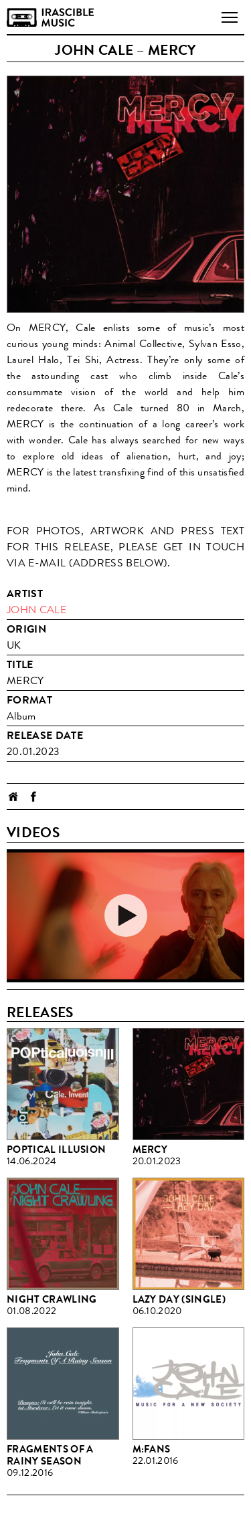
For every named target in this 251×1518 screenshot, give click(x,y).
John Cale (36, 609)
